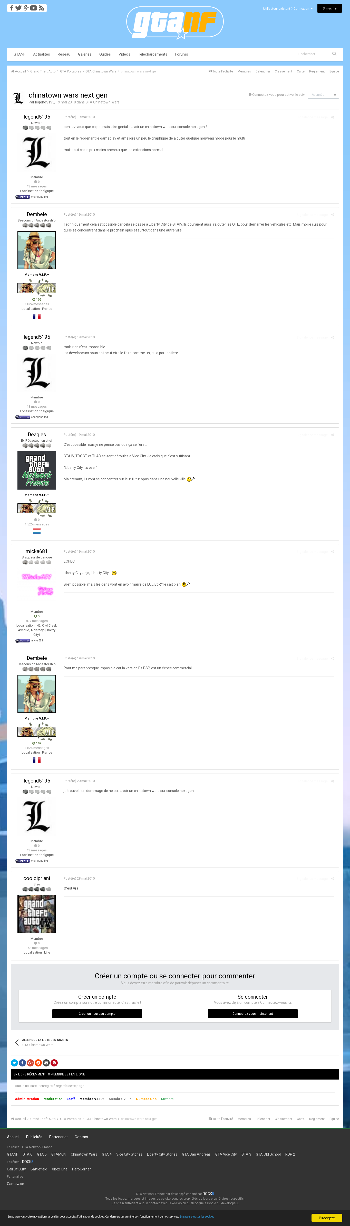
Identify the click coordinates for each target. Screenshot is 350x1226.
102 (36, 299)
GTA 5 (42, 1154)
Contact (81, 1137)
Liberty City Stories (162, 1154)
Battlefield (39, 1169)
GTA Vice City (226, 1154)
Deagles (37, 434)
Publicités (34, 1137)
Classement (283, 71)
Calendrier (263, 71)
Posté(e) (77, 117)
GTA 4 (107, 1154)
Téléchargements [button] (152, 54)
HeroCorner (81, 1169)
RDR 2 (290, 1154)
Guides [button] (105, 54)
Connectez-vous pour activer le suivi (278, 95)
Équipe (334, 71)
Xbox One (59, 1169)
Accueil (13, 1137)
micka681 (37, 551)
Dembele (37, 214)
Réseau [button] (64, 54)
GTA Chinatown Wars (102, 102)
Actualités (41, 54)
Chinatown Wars (84, 1154)
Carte (301, 71)
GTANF (19, 54)
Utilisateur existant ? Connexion (288, 8)
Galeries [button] (85, 54)
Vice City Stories (129, 1154)
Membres (244, 71)
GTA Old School (268, 1154)
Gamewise (15, 1184)
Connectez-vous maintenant (252, 1014)
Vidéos (124, 54)
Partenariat (58, 1137)
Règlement (317, 71)
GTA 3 (246, 1154)
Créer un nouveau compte (97, 1014)
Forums (181, 54)
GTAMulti (58, 1154)
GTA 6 (27, 1154)
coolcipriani (36, 878)
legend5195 (44, 102)
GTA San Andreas (196, 1154)
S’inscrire (329, 8)
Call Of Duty (16, 1169)
